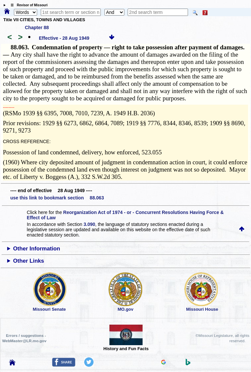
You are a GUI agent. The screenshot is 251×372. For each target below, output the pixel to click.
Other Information (36, 248)
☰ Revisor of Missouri (27, 5)
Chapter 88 (37, 27)
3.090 (89, 224)
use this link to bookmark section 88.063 (57, 197)
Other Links (28, 261)
